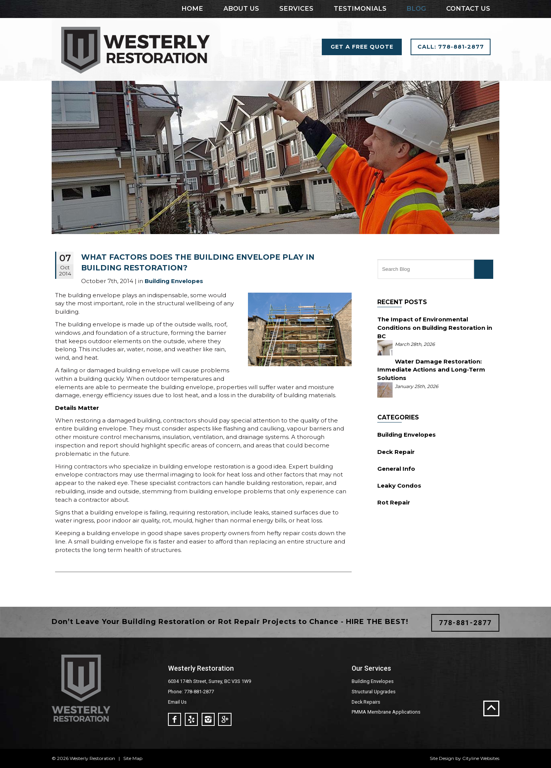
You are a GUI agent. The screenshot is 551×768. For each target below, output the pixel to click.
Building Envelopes (406, 434)
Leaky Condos (399, 485)
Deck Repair (396, 451)
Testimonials (360, 8)
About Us (241, 8)
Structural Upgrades (374, 691)
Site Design (442, 758)
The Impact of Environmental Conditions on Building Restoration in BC (434, 328)
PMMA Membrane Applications (386, 712)
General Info (396, 468)
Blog (416, 8)
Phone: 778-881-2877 (191, 691)
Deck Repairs (366, 702)
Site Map (132, 758)
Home (192, 8)
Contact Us (468, 8)
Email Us (177, 702)
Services (296, 8)
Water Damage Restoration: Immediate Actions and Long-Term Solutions (431, 370)
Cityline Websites (480, 758)
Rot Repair (393, 502)
